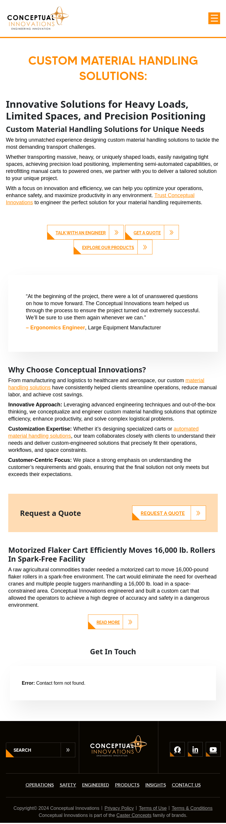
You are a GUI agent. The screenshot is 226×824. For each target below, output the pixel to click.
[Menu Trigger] (214, 18)
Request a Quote (163, 513)
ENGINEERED (95, 785)
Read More (108, 622)
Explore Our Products (108, 247)
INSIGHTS (155, 785)
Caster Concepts (134, 815)
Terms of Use (153, 808)
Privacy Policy (119, 808)
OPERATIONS (40, 785)
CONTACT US (186, 785)
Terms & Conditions (192, 808)
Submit (68, 750)
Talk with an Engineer (81, 232)
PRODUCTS (127, 785)
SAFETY (68, 785)
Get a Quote (147, 232)
